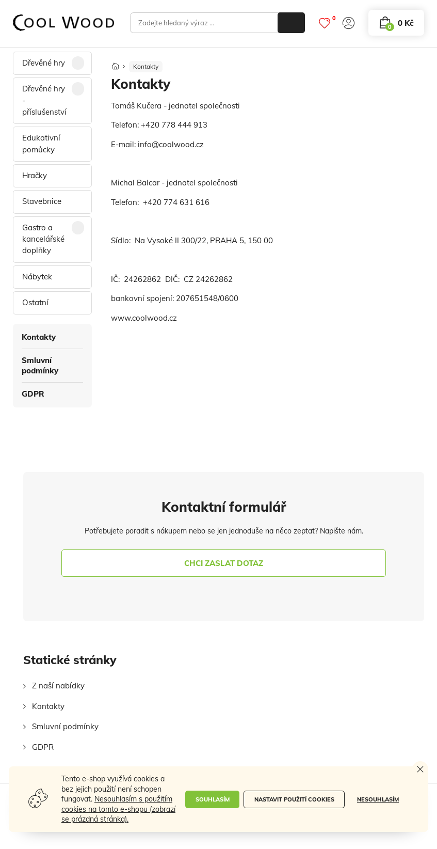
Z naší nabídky (58, 685)
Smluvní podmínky (40, 365)
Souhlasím (213, 799)
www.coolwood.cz (144, 318)
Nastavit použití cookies (294, 799)
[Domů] (115, 63)
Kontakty (39, 337)
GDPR (33, 394)
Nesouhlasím (378, 799)
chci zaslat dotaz (223, 563)
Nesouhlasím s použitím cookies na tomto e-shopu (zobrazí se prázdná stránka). (118, 809)
